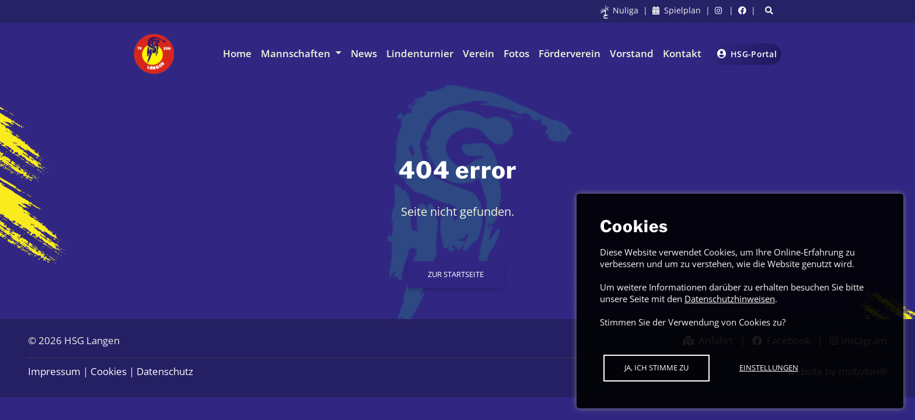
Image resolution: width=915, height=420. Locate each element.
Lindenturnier (419, 53)
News (364, 53)
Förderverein (569, 53)
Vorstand (632, 53)
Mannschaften (297, 53)
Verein (478, 53)
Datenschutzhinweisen (729, 298)
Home (237, 53)
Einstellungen (768, 367)
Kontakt (682, 53)
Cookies (108, 371)
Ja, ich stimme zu (656, 367)
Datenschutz (165, 371)
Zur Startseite (456, 274)
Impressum (54, 371)
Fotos (516, 53)
